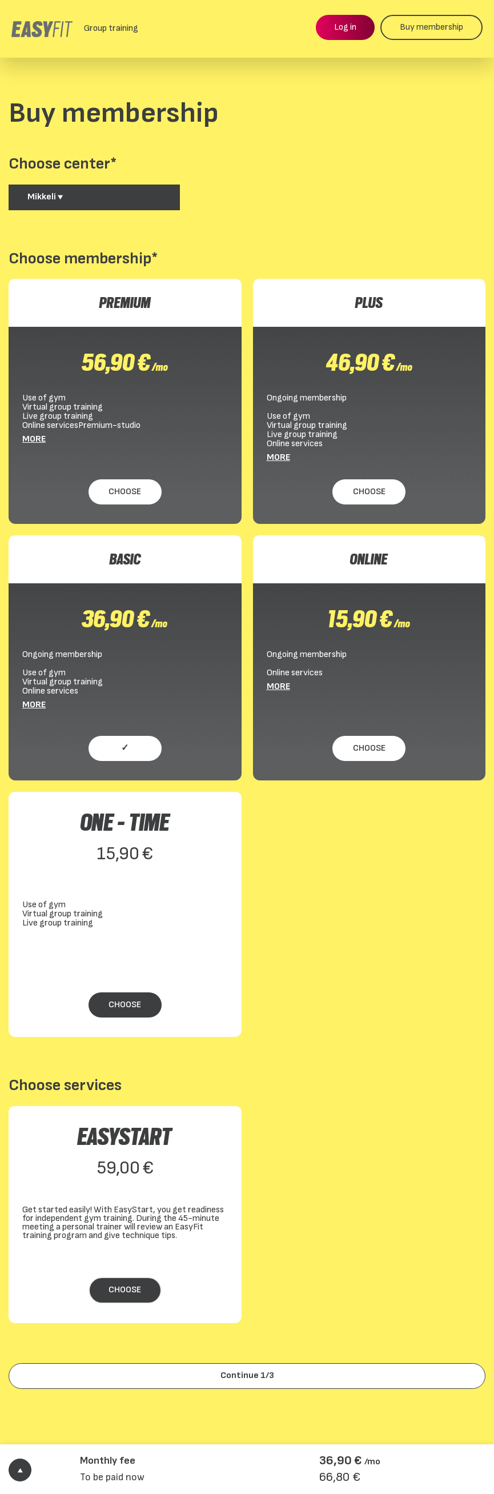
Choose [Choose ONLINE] (369, 748)
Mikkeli (45, 196)
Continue (247, 1375)
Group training (111, 28)
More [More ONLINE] (278, 686)
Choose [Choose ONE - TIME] (125, 1004)
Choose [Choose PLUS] (369, 491)
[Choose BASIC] (125, 749)
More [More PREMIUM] (34, 439)
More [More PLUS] (278, 457)
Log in (345, 27)
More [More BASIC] (34, 705)
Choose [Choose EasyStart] (125, 1289)
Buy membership (431, 27)
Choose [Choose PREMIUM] (125, 491)
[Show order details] (20, 1470)
